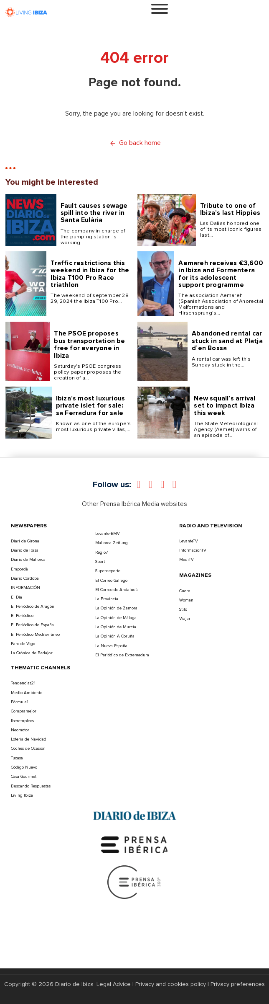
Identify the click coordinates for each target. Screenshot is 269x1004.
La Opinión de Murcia (115, 627)
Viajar (184, 619)
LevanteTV (188, 541)
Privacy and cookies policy (170, 984)
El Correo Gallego (111, 580)
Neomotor (20, 730)
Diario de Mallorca (28, 559)
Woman (186, 600)
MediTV (186, 559)
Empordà (19, 569)
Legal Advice (113, 984)
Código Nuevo (24, 767)
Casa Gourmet (23, 776)
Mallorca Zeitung (111, 543)
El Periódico (22, 616)
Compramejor (23, 711)
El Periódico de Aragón (32, 606)
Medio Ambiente (26, 693)
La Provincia (106, 599)
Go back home (135, 143)
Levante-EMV (107, 534)
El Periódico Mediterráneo (35, 634)
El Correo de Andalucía (117, 590)
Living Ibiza (22, 795)
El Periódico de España (32, 625)
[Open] (159, 9)
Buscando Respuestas (31, 786)
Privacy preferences (238, 984)
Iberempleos (22, 721)
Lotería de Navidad (28, 739)
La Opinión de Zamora (116, 608)
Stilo (183, 609)
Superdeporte (107, 571)
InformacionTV (192, 550)
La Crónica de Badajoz (32, 653)
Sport (100, 562)
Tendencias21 (23, 683)
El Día (16, 597)
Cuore (184, 591)
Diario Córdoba (25, 578)
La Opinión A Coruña (114, 636)
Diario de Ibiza (24, 550)
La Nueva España (111, 646)
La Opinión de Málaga (116, 618)
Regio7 (101, 552)
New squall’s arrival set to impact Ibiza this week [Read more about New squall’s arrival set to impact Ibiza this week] (224, 405)
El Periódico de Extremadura (122, 655)
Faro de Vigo (23, 644)
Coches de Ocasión (28, 748)
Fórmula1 (19, 702)
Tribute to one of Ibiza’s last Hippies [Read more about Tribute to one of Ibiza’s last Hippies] (230, 209)
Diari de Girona (25, 541)
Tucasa (17, 758)
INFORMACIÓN (25, 588)
